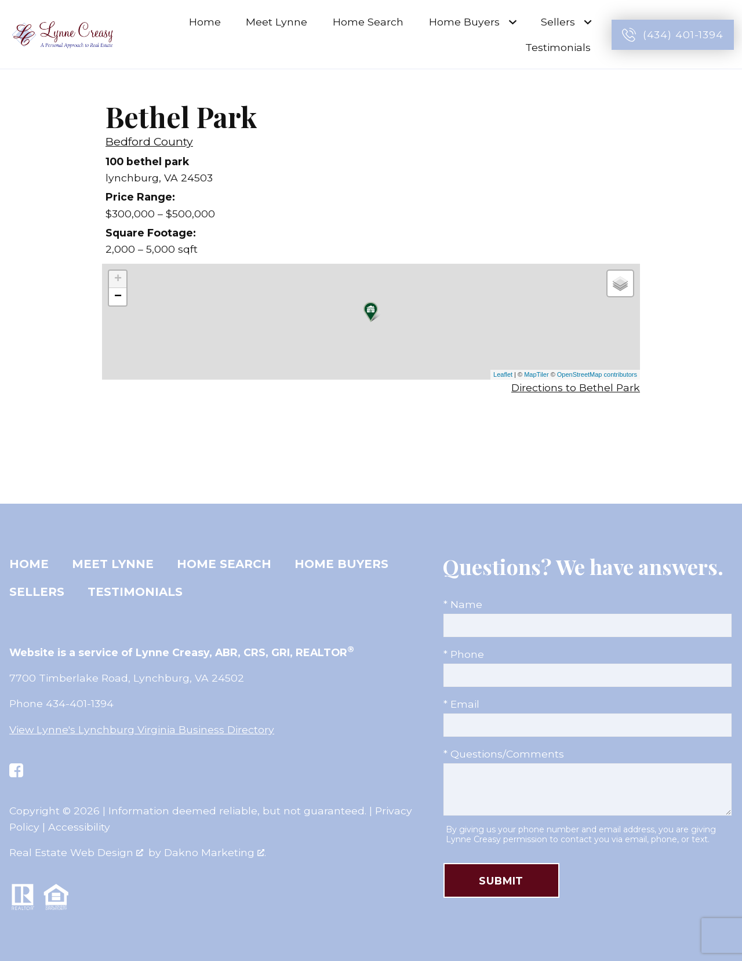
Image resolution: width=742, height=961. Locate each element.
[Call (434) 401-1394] (673, 35)
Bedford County (149, 141)
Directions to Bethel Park (575, 387)
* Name (462, 604)
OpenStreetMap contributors (597, 374)
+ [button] (118, 279)
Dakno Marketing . (215, 852)
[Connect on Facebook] (16, 770)
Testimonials (558, 47)
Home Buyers (341, 564)
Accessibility (79, 827)
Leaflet (502, 374)
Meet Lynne (276, 22)
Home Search (368, 22)
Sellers (36, 592)
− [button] (118, 296)
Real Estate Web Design (76, 852)
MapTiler (536, 374)
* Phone (463, 654)
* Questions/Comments (503, 754)
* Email (461, 704)
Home (205, 22)
